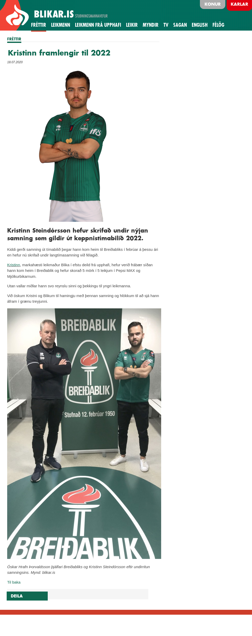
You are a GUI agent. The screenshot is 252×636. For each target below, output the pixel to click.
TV (165, 25)
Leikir (132, 25)
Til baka (14, 582)
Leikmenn (60, 25)
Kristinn (13, 265)
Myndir (151, 25)
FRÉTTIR (14, 38)
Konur (213, 4)
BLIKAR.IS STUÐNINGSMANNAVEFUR (57, 15)
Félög (218, 25)
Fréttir (38, 25)
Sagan (180, 25)
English (200, 25)
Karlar (239, 4)
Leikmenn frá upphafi (98, 25)
